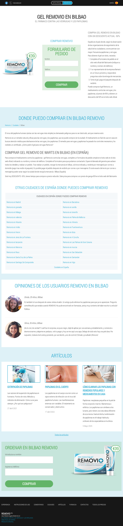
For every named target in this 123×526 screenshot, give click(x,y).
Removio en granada (14, 207)
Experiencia (5, 504)
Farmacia (73, 504)
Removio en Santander (71, 257)
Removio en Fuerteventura (72, 227)
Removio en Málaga (14, 212)
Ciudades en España (61, 267)
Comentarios (38, 504)
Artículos (61, 504)
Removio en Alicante (14, 222)
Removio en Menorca (14, 247)
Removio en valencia (14, 217)
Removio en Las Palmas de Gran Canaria (77, 242)
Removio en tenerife (70, 212)
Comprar (61, 85)
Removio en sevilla (69, 207)
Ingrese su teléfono (12, 467)
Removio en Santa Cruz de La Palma (19, 257)
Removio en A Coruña (71, 237)
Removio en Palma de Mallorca (74, 217)
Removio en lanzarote (14, 242)
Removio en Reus (13, 252)
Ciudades (50, 504)
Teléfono (47, 69)
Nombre (47, 59)
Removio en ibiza (69, 232)
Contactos (84, 504)
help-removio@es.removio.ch (10, 516)
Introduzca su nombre (13, 454)
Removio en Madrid (14, 202)
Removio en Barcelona (71, 202)
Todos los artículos (61, 434)
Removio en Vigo (69, 262)
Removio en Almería (70, 222)
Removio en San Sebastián (72, 252)
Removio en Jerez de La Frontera (18, 237)
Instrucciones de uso (22, 504)
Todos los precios (99, 504)
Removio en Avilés (13, 227)
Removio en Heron (13, 232)
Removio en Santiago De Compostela (20, 262)
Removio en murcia (70, 247)
